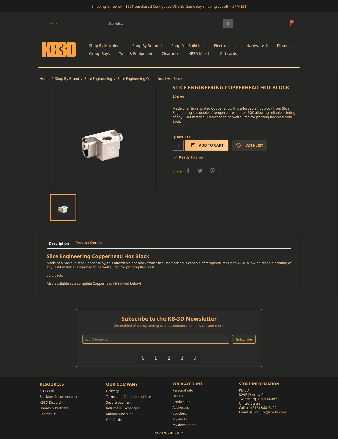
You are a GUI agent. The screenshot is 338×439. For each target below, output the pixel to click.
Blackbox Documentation (59, 396)
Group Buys (99, 53)
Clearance (170, 53)
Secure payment (118, 402)
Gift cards (228, 53)
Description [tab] (59, 243)
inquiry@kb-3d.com (270, 412)
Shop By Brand (147, 46)
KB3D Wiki (47, 390)
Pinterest (212, 170)
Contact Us (48, 414)
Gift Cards (114, 419)
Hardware (257, 46)
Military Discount (119, 414)
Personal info (182, 390)
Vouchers (179, 413)
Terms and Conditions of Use (128, 396)
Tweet (200, 170)
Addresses (180, 407)
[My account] (50, 24)
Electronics (225, 46)
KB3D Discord (50, 402)
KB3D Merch (199, 53)
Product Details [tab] (89, 242)
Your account (187, 383)
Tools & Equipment (135, 53)
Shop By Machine (106, 46)
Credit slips (181, 401)
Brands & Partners (54, 408)
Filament (284, 45)
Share (188, 170)
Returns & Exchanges (122, 408)
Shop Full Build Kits (188, 45)
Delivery (112, 390)
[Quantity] (178, 145)
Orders (177, 396)
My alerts (179, 419)
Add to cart (207, 145)
